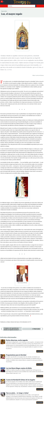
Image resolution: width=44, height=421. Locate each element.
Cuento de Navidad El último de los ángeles (20, 380)
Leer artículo (40, 351)
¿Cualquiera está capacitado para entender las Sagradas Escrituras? (11, 329)
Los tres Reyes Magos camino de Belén (19, 368)
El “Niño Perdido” (36, 328)
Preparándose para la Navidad (16, 355)
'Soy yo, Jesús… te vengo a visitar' (17, 393)
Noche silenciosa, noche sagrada (17, 340)
